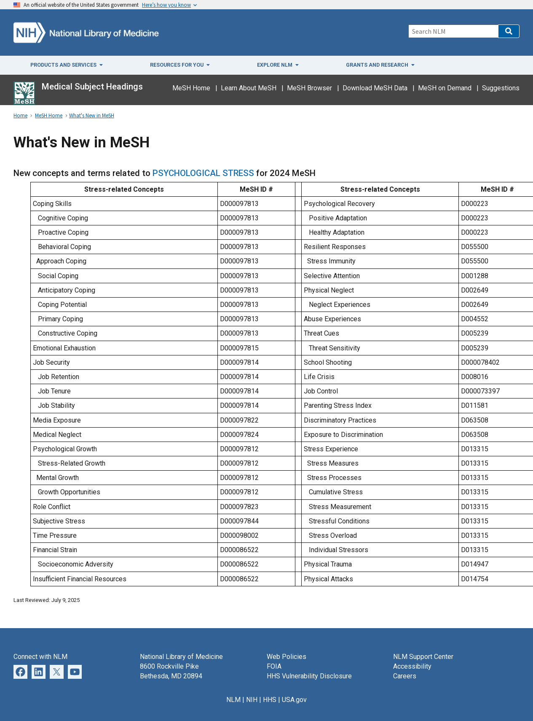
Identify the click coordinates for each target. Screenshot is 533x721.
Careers (404, 676)
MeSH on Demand (444, 88)
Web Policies (286, 657)
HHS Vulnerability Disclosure (309, 676)
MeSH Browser (309, 88)
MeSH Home (191, 88)
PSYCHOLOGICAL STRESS (204, 173)
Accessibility (412, 666)
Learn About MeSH (248, 88)
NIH (251, 700)
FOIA (274, 666)
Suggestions (501, 88)
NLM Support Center (423, 657)
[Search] (453, 31)
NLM (233, 700)
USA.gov (294, 700)
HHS (269, 700)
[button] (509, 31)
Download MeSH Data (375, 88)
